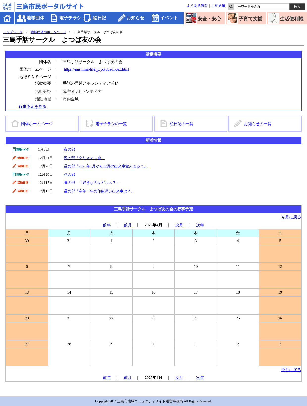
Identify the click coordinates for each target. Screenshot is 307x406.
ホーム (7, 18)
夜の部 (69, 149)
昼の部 (69, 174)
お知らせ (135, 17)
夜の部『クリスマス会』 (84, 158)
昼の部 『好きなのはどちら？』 (92, 182)
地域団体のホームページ (48, 32)
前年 (107, 225)
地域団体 (35, 17)
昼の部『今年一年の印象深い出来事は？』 (99, 191)
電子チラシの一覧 (111, 124)
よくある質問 (197, 6)
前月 (128, 225)
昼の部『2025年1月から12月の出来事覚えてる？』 (106, 166)
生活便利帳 (291, 18)
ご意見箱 (218, 6)
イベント (169, 17)
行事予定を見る (32, 106)
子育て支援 (250, 18)
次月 (179, 225)
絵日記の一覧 (181, 124)
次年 (200, 225)
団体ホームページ (37, 124)
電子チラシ (70, 17)
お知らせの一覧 (258, 124)
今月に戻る (291, 217)
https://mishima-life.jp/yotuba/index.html (96, 69)
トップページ (12, 32)
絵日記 (99, 17)
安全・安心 (209, 18)
